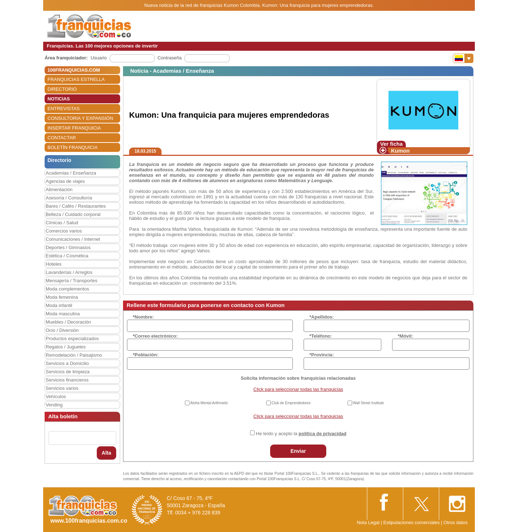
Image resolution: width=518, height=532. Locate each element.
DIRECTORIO (62, 89)
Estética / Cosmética (67, 255)
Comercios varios (64, 231)
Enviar (298, 451)
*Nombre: (143, 317)
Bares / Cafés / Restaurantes (76, 206)
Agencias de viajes (65, 181)
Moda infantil (59, 305)
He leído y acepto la (301, 433)
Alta (106, 453)
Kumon (400, 151)
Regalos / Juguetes (66, 347)
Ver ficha (391, 144)
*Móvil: (405, 336)
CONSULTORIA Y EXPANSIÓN (80, 118)
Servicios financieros (67, 380)
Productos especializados (72, 338)
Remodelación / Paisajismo (74, 355)
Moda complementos (67, 289)
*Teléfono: (320, 336)
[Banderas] (463, 58)
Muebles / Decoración (68, 322)
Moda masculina (63, 313)
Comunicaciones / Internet (73, 239)
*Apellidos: (321, 317)
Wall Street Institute (368, 403)
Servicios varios (62, 388)
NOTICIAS (58, 99)
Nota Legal (368, 522)
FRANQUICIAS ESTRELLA (76, 79)
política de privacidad (322, 433)
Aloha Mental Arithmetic (209, 403)
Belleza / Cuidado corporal (73, 214)
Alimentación (59, 189)
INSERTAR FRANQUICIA (74, 128)
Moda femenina (62, 297)
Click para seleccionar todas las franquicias (298, 389)
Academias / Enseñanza (71, 173)
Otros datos (456, 522)
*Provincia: (321, 354)
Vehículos (56, 396)
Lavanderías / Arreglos (69, 272)
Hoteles (54, 264)
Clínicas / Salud (62, 222)
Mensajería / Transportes (71, 280)
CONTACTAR (61, 137)
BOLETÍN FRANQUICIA (72, 147)
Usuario (99, 57)
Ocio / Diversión (62, 330)
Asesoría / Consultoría (69, 197)
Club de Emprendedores (291, 403)
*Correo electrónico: (155, 336)
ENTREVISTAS (63, 108)
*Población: (146, 354)
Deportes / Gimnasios (68, 247)
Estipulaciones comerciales (412, 522)
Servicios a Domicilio (67, 363)
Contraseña (170, 57)
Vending (54, 404)
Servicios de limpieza (68, 371)
